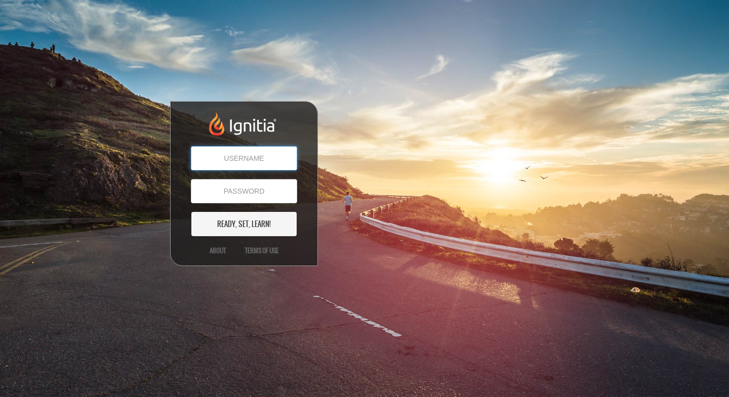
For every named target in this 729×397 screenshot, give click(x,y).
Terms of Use (261, 250)
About (218, 250)
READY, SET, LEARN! (244, 224)
